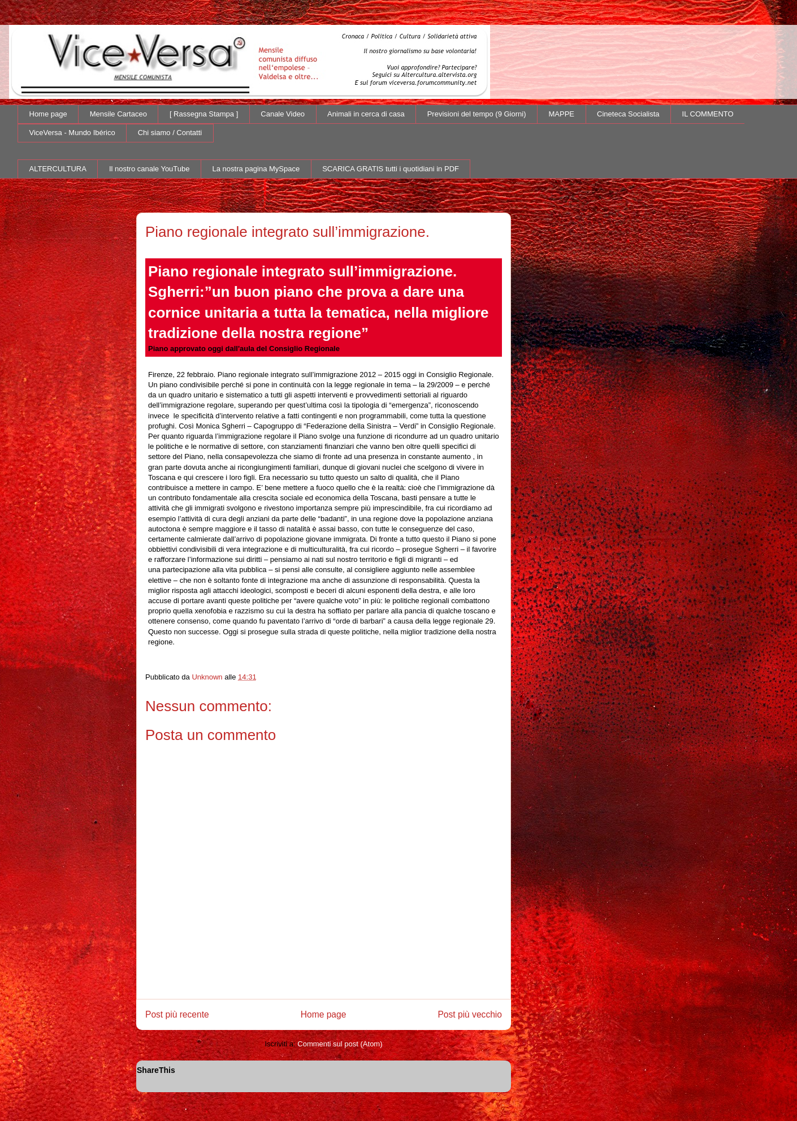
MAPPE (562, 114)
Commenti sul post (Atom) (339, 1044)
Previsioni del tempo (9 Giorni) (476, 114)
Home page (48, 114)
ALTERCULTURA (57, 169)
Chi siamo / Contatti (170, 132)
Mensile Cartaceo (118, 114)
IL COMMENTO (708, 114)
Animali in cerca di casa (366, 114)
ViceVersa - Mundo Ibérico (72, 132)
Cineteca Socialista (628, 114)
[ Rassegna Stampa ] (204, 114)
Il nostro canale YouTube (149, 169)
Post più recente (177, 1014)
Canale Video (283, 114)
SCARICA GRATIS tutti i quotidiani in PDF (390, 169)
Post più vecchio (470, 1014)
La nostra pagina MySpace (256, 169)
